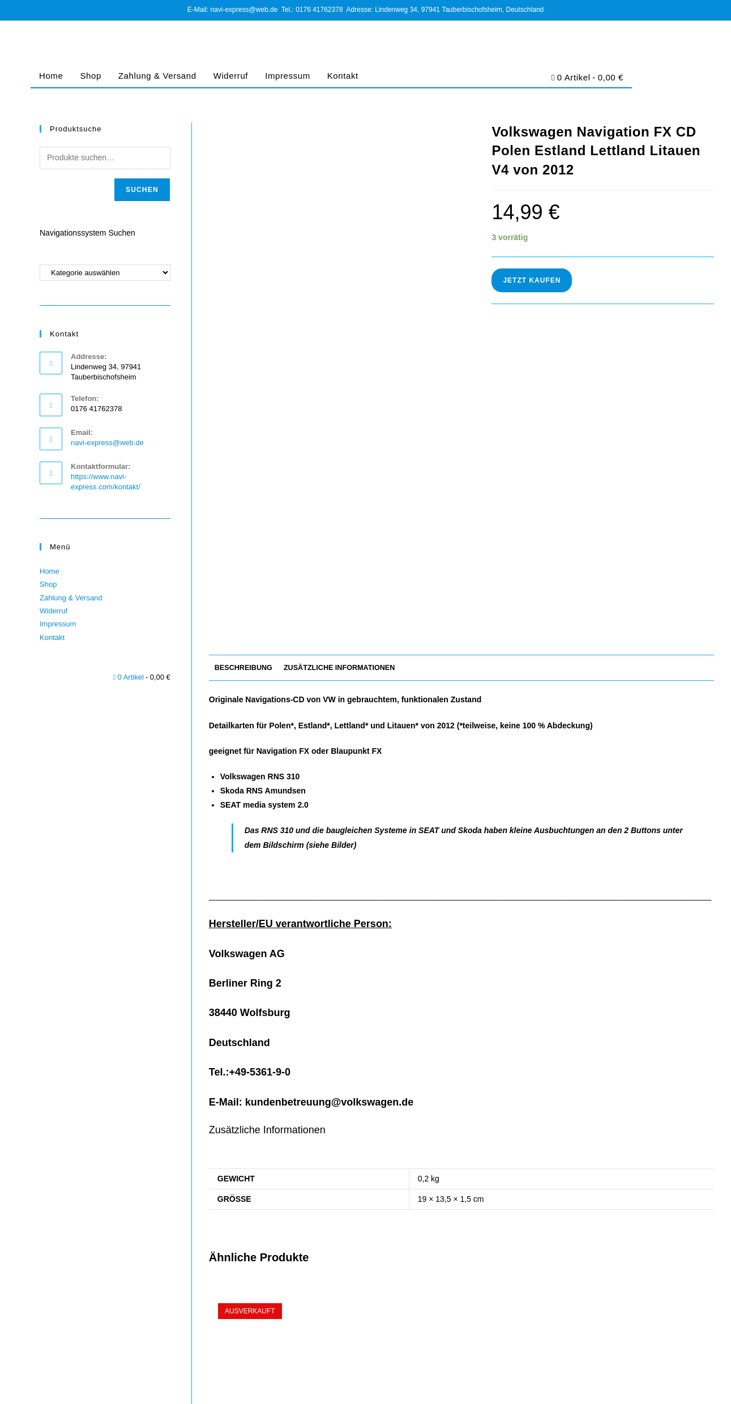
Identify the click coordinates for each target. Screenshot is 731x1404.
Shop (90, 75)
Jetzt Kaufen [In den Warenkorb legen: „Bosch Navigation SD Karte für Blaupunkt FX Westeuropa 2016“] (633, 1284)
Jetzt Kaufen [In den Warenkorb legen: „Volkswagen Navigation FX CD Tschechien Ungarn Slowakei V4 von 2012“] (461, 1284)
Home (51, 75)
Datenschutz (569, 1386)
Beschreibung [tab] (243, 402)
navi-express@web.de (107, 442)
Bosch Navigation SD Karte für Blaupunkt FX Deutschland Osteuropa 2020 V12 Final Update (289, 1220)
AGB (535, 1386)
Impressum (287, 75)
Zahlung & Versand (157, 75)
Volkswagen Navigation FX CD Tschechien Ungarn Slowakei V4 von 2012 (461, 1214)
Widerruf (230, 75)
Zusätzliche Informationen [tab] (339, 402)
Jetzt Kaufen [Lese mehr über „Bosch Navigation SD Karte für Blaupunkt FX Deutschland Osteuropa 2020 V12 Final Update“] (289, 1284)
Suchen (142, 190)
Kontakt (342, 75)
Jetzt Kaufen (532, 280)
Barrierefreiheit (691, 1386)
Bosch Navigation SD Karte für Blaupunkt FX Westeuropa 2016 (633, 1214)
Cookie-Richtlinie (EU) (628, 1386)
